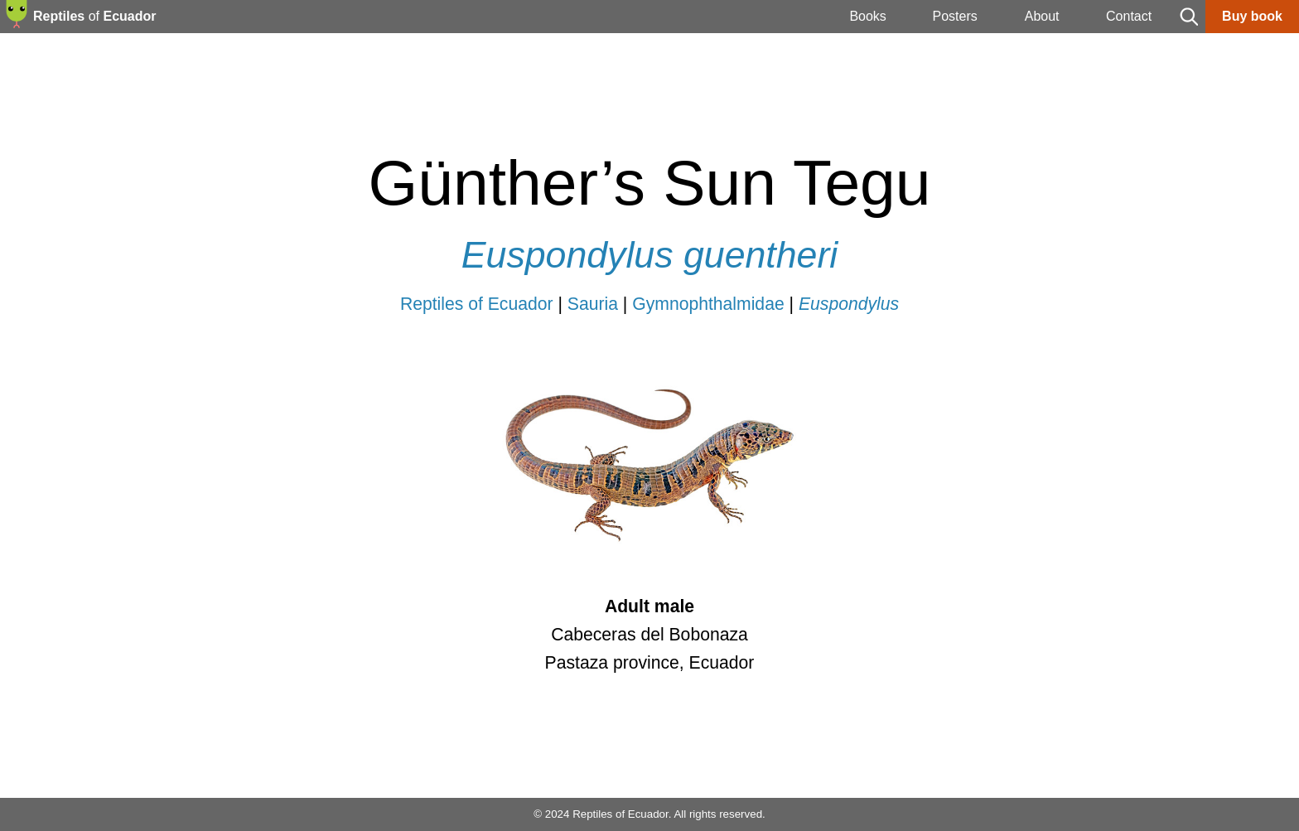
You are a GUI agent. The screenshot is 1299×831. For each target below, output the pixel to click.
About (1042, 16)
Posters (954, 16)
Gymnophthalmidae (708, 303)
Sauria (592, 303)
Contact (1129, 16)
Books (867, 16)
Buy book (1252, 16)
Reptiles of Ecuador (476, 303)
